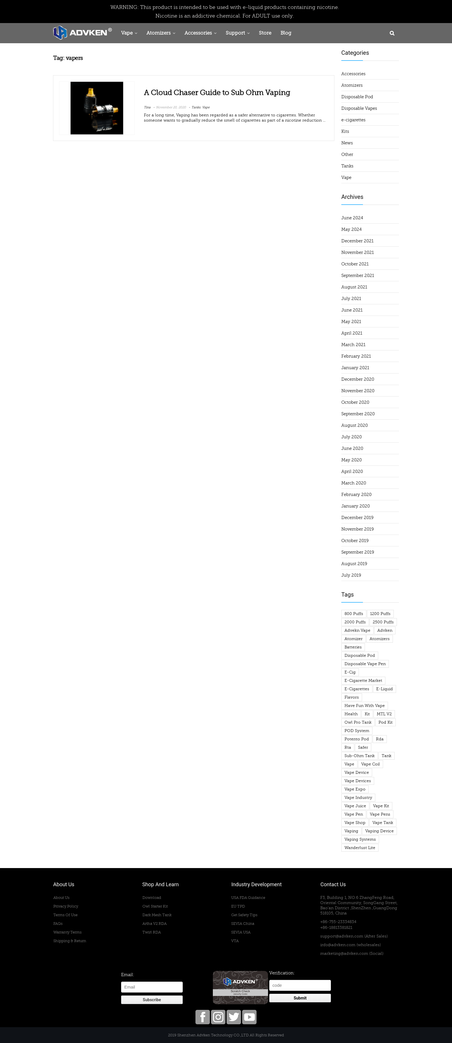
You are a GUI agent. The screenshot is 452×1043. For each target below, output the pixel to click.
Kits (345, 131)
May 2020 (351, 460)
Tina (147, 107)
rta (347, 747)
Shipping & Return (69, 941)
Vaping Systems (360, 839)
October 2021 (355, 264)
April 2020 (352, 471)
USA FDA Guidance (248, 897)
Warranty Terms (67, 932)
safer (363, 747)
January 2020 (355, 506)
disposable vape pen (365, 664)
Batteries (353, 647)
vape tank (382, 823)
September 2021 (357, 275)
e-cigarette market (363, 680)
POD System (356, 731)
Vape (127, 33)
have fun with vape (364, 705)
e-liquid (384, 689)
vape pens (380, 814)
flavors (351, 697)
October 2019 (355, 540)
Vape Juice (355, 806)
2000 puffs (355, 622)
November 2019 (357, 529)
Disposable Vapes (359, 108)
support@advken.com (341, 936)
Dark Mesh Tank (157, 915)
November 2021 (357, 252)
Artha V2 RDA (154, 923)
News (347, 143)
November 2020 (357, 390)
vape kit (381, 806)
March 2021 (353, 344)
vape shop (355, 823)
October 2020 (355, 402)
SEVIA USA (241, 932)
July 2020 (351, 437)
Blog (285, 33)
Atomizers (158, 33)
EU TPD (238, 906)
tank (386, 756)
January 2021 (355, 367)
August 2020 (354, 425)
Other (347, 154)
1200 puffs (380, 614)
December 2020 (357, 379)
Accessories (198, 33)
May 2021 (351, 321)
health (351, 714)
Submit (300, 998)
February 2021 (356, 356)
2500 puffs (383, 622)
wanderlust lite (359, 848)
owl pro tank (358, 722)
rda (380, 739)
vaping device (379, 831)
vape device (356, 772)
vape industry (358, 797)
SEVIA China (242, 923)
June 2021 (352, 310)
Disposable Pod (357, 97)
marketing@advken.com (344, 953)
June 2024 (352, 218)
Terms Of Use (65, 915)
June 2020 (352, 448)
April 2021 (351, 333)
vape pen (353, 814)
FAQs (58, 923)
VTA (235, 941)
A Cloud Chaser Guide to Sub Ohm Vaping (217, 93)
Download (151, 897)
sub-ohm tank (359, 756)
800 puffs (353, 614)
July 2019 (351, 575)
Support (235, 33)
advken (384, 630)
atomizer (353, 639)
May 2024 (351, 229)
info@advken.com (337, 945)
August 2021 (354, 287)
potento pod (356, 739)
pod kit (385, 722)
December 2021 (357, 241)
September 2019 (357, 552)
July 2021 (351, 298)
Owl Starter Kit (155, 906)
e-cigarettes (353, 120)
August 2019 (354, 563)
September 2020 (358, 414)
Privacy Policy (65, 906)
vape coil (370, 764)
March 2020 (353, 483)
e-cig (350, 672)
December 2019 (357, 517)
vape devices (357, 781)
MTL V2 (384, 714)
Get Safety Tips (244, 915)
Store (265, 33)
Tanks (195, 107)
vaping (351, 831)
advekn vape (357, 630)
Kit (367, 714)
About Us (61, 897)
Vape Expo (355, 789)
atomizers (380, 639)
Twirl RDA (151, 932)
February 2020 (356, 494)
